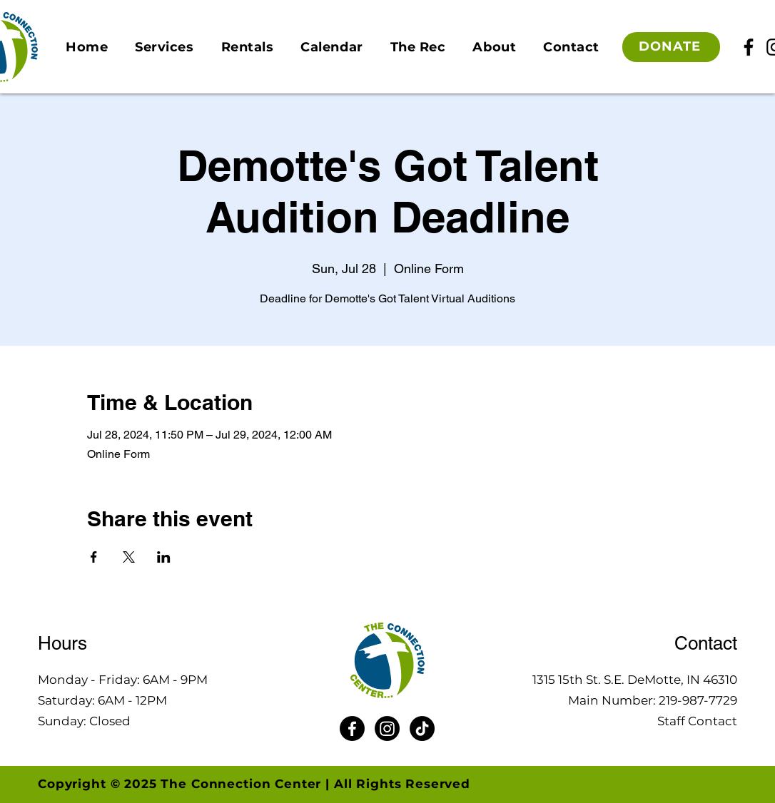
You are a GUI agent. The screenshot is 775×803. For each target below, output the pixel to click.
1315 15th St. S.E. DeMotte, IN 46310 (634, 679)
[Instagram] (387, 728)
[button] (164, 47)
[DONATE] (671, 47)
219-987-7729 (698, 700)
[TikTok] (422, 728)
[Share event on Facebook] (94, 557)
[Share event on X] (129, 557)
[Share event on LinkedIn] (164, 557)
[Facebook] (748, 47)
